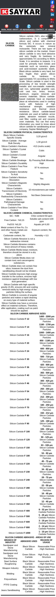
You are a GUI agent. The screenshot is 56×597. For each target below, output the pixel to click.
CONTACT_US (41, 30)
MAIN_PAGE (6, 30)
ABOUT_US (17, 30)
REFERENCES (29, 30)
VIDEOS (51, 30)
